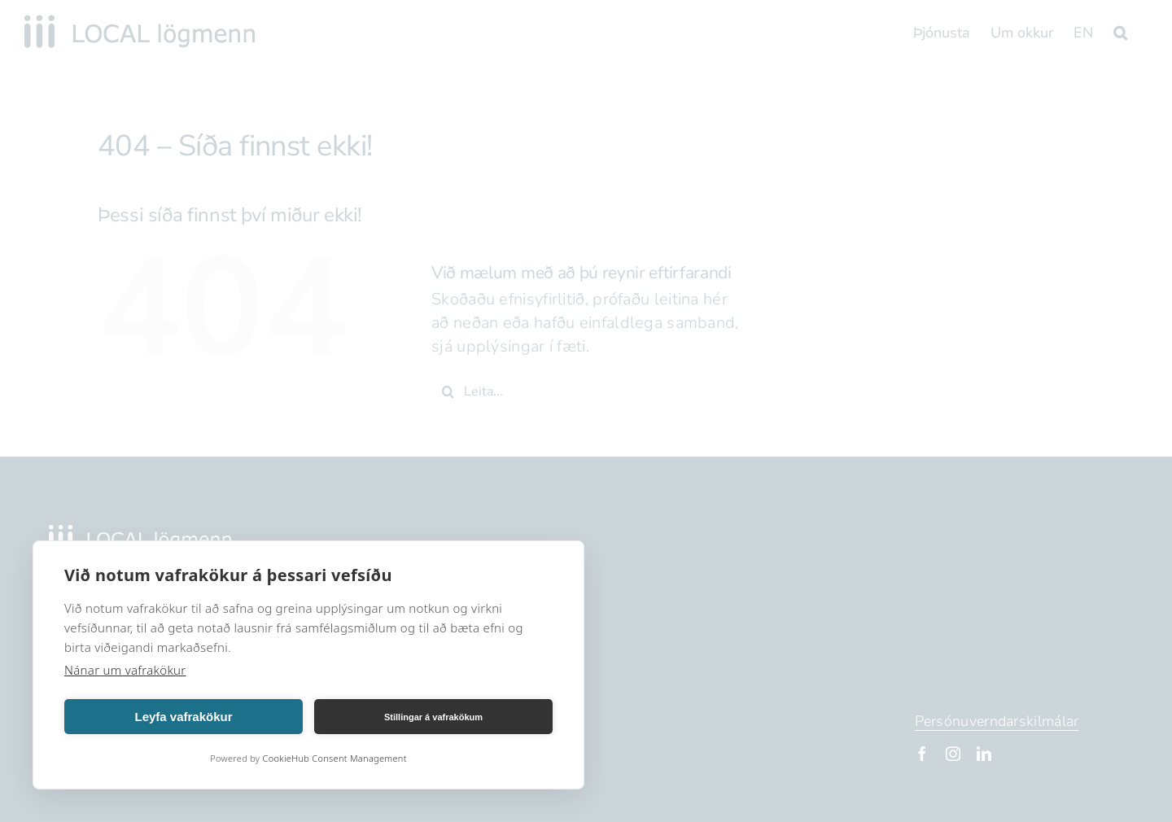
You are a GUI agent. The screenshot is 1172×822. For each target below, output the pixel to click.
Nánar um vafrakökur (125, 670)
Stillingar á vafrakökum (433, 717)
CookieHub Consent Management (334, 758)
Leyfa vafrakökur (183, 717)
